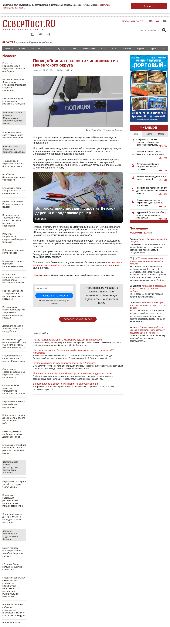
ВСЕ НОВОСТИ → (11, 622)
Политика (9, 49)
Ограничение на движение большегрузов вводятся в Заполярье (13, 389)
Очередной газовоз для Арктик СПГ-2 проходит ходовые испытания (12, 518)
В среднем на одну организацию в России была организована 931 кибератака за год (14, 343)
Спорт (73, 49)
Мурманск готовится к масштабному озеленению (13, 404)
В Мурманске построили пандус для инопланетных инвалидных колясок (14, 278)
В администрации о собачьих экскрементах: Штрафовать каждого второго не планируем (13, 610)
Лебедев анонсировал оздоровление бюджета (10, 535)
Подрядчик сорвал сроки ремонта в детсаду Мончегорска (13, 358)
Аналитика (126, 49)
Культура (61, 49)
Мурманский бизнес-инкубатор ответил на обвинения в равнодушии (151, 215)
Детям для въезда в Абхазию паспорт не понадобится (12, 328)
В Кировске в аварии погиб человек (13, 251)
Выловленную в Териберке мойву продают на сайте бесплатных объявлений (11, 220)
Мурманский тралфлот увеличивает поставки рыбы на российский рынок (14, 449)
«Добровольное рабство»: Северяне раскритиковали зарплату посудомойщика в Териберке (147, 330)
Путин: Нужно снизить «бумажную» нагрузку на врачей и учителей (146, 261)
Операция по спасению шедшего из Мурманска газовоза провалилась (13, 373)
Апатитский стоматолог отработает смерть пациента (82, 275)
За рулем (140, 49)
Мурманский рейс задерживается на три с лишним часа (13, 191)
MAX (101, 302)
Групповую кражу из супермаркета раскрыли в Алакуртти (14, 101)
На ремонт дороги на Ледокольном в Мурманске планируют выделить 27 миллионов (14, 84)
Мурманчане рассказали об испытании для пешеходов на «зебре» (148, 288)
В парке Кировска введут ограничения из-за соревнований (12, 135)
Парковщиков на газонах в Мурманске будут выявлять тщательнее (149, 203)
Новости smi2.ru (40, 333)
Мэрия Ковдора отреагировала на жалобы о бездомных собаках (13, 552)
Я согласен (148, 6)
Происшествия (88, 49)
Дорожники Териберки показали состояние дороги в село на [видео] (148, 305)
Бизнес (22, 49)
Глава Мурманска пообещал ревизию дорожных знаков (12, 434)
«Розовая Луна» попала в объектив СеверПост (12, 567)
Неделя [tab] (148, 134)
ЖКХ (114, 49)
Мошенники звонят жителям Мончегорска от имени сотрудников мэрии (13, 118)
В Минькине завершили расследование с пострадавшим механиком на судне (12, 500)
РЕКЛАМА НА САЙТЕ (132, 21)
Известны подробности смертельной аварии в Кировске (14, 238)
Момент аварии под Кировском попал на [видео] (12, 204)
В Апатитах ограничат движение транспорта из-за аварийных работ (13, 419)
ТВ (163, 49)
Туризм (153, 49)
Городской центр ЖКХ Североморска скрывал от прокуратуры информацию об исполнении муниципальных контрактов (13, 587)
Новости (9, 55)
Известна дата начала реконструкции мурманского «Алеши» (10, 467)
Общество (35, 49)
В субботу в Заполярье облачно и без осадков (13, 177)
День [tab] (136, 134)
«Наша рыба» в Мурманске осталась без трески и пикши (13, 163)
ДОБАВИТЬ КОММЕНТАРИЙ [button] (78, 319)
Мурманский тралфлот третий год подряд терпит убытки (14, 484)
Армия (103, 49)
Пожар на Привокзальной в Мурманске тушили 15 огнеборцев (14, 67)
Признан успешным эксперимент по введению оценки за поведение (12, 294)
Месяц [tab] (161, 134)
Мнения (49, 49)
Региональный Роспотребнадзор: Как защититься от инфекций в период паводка (13, 312)
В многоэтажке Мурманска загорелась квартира (14, 149)
